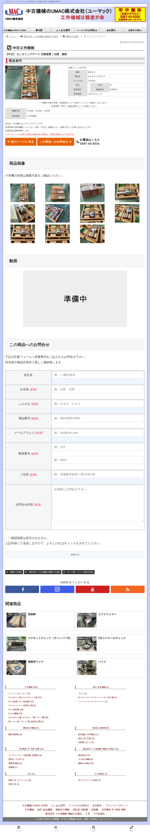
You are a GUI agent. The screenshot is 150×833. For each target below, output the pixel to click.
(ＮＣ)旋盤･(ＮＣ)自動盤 (21, 708)
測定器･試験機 (100, 734)
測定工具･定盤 (86, 745)
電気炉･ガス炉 (16, 766)
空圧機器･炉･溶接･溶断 (31, 755)
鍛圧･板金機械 (100, 694)
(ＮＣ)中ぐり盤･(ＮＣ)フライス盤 (25, 704)
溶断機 (12, 774)
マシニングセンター (19, 700)
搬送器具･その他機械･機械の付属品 (42, 578)
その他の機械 (85, 766)
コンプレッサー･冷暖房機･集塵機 (25, 762)
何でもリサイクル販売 (89, 787)
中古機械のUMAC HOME (35, 812)
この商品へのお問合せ (56, 141)
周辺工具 (13, 791)
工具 (31, 780)
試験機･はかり (86, 749)
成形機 (94, 816)
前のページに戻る (21, 141)
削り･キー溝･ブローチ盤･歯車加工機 (26, 728)
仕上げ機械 (15, 720)
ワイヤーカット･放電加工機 (22, 712)
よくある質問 (58, 812)
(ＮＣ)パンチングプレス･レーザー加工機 (97, 704)
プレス (82, 700)
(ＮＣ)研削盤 (16, 716)
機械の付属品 (14, 578)
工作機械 (31, 694)
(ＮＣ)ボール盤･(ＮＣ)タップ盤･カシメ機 (28, 724)
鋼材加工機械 (31, 734)
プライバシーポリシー (116, 812)
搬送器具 (84, 762)
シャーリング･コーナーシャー (93, 708)
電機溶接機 (15, 770)
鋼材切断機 (15, 741)
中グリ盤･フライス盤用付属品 (78, 578)
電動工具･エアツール (19, 787)
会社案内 (97, 812)
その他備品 (100, 780)
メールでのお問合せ (78, 812)
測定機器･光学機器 (88, 741)
